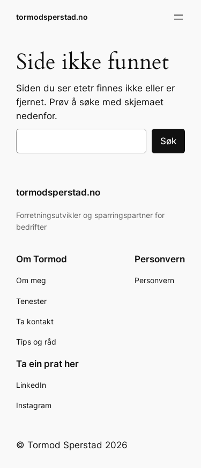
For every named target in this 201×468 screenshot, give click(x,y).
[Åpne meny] (178, 17)
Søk (168, 141)
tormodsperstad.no (52, 16)
